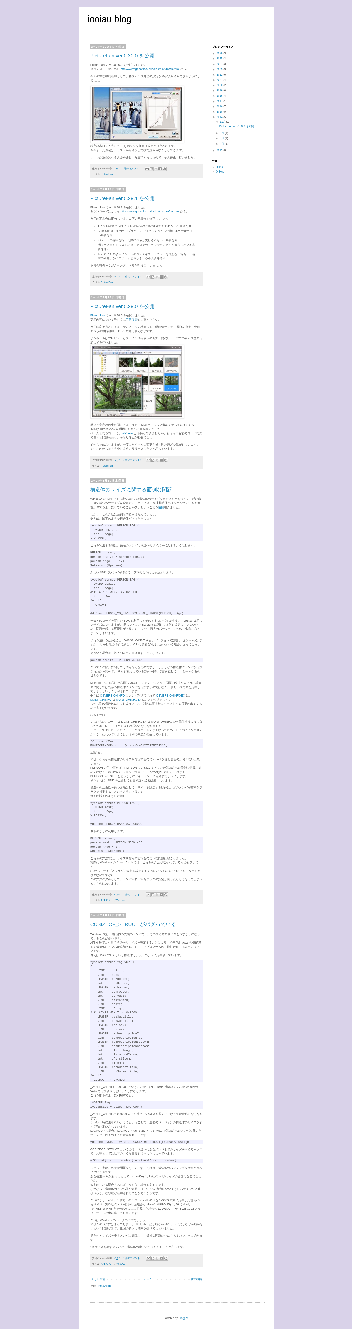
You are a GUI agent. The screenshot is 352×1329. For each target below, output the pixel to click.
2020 (220, 85)
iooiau (219, 166)
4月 (222, 143)
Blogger (183, 1318)
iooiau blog (110, 19)
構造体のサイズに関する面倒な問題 (131, 489)
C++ (111, 900)
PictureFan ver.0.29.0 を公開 (122, 306)
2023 (220, 69)
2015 (220, 111)
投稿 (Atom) (104, 1285)
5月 (222, 138)
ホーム (148, 1279)
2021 (220, 80)
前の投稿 (196, 1279)
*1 (91, 1247)
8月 (222, 133)
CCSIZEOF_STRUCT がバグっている (133, 924)
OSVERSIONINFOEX (170, 695)
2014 (220, 117)
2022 (220, 74)
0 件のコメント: (131, 168)
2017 (220, 101)
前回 (161, 507)
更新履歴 (132, 319)
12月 (223, 121)
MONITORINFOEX (128, 699)
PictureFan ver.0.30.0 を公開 (122, 56)
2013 (220, 150)
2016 (220, 106)
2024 (220, 64)
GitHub (220, 171)
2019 (220, 90)
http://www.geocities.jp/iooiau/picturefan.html (150, 69)
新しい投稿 (98, 1279)
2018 (220, 95)
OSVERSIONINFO (112, 695)
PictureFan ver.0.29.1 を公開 (122, 198)
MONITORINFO (101, 699)
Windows (120, 900)
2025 (220, 58)
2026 (220, 53)
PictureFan (107, 174)
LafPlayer (127, 433)
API (103, 900)
